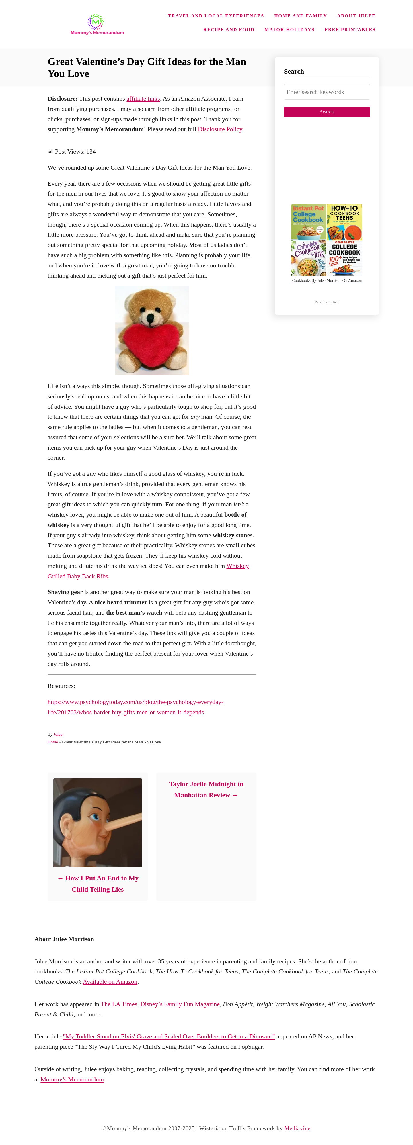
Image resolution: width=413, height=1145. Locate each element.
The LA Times (119, 1004)
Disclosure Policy (220, 129)
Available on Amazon (110, 981)
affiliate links (143, 98)
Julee (58, 734)
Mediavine (298, 1128)
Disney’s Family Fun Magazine (180, 1004)
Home (53, 742)
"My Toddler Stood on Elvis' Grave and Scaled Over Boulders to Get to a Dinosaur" (169, 1036)
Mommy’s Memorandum (72, 1079)
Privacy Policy (327, 302)
